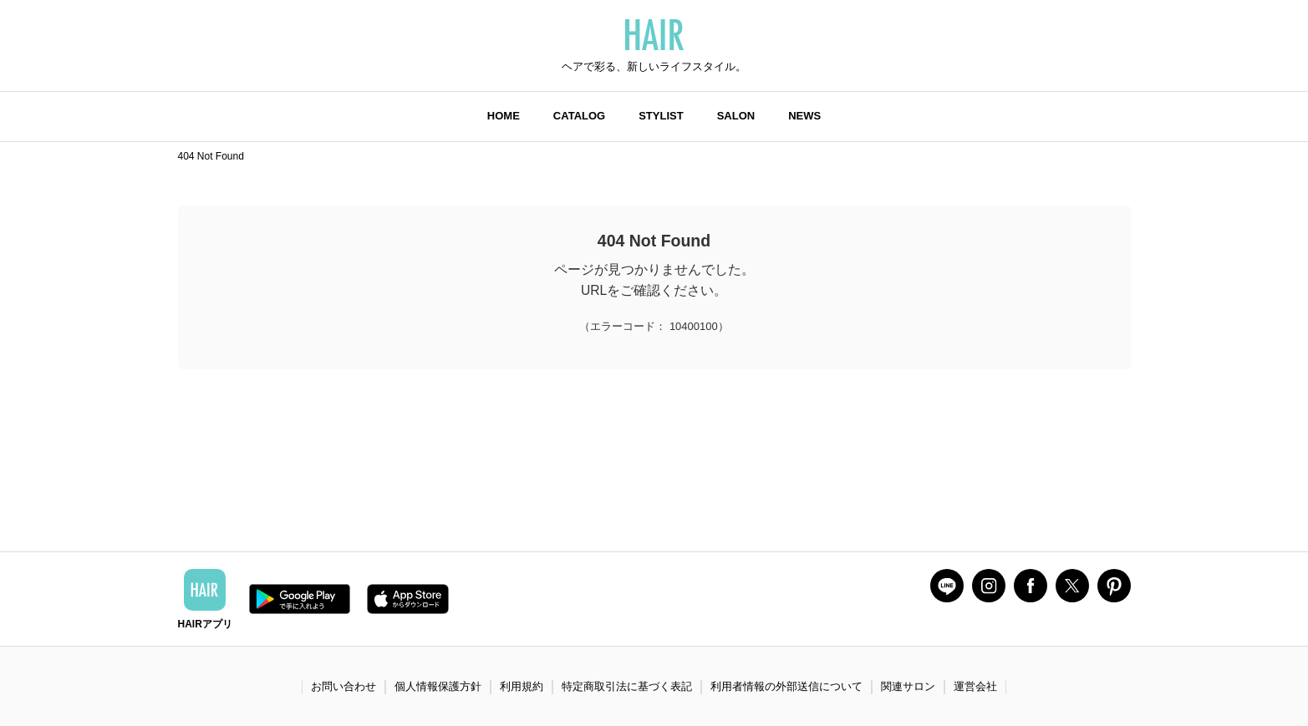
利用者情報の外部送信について (786, 686)
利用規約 (521, 686)
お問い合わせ (343, 686)
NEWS (804, 115)
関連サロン (908, 686)
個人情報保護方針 (437, 686)
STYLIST (661, 115)
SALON (736, 115)
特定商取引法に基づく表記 (627, 686)
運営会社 (975, 686)
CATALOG (579, 115)
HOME (503, 115)
